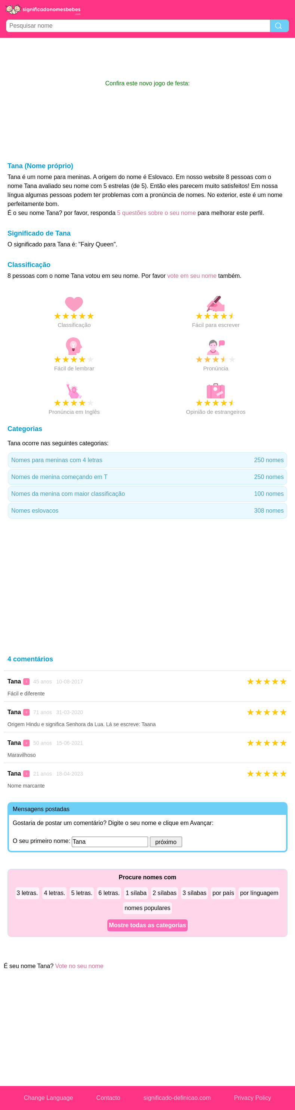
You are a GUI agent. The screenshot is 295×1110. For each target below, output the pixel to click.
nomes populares (147, 908)
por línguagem (259, 893)
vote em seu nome (192, 276)
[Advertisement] (148, 58)
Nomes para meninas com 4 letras (147, 460)
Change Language (48, 1098)
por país (223, 893)
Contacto (108, 1098)
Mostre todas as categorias (147, 925)
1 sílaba (136, 893)
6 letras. (109, 893)
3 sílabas (194, 893)
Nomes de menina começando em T (147, 477)
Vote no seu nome (79, 966)
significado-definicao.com (177, 1098)
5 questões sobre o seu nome (156, 213)
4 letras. (54, 893)
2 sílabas (164, 893)
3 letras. (27, 893)
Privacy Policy (252, 1098)
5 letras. (81, 893)
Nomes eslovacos (147, 510)
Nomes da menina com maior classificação (147, 493)
